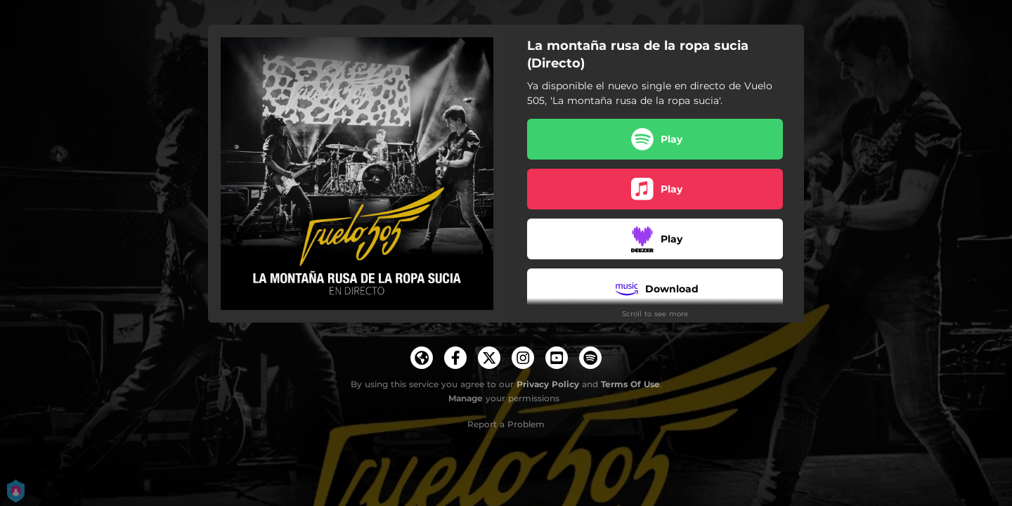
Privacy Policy (548, 384)
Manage (465, 398)
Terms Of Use (630, 384)
